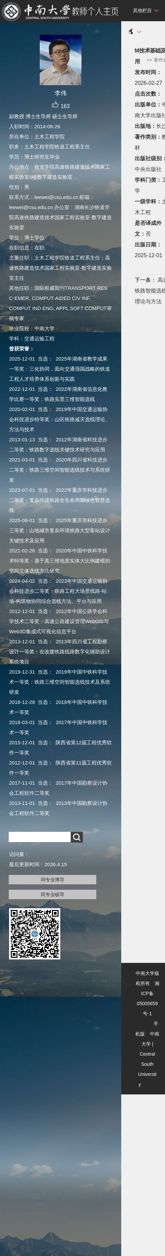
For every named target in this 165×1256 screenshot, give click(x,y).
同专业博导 (52, 879)
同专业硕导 (52, 894)
